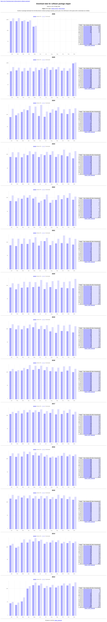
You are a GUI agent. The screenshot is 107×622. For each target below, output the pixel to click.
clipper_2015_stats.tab (90, 521)
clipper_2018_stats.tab (90, 391)
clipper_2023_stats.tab (90, 175)
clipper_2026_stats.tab (90, 45)
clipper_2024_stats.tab (90, 132)
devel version (62, 8)
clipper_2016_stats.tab (90, 478)
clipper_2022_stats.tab (90, 218)
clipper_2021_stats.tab (90, 262)
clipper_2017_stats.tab (90, 435)
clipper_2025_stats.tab (90, 88)
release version (54, 8)
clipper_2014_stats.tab (90, 565)
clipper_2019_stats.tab (90, 348)
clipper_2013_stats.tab (90, 608)
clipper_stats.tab (58, 620)
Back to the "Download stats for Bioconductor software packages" (15, 1)
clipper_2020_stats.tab (90, 305)
